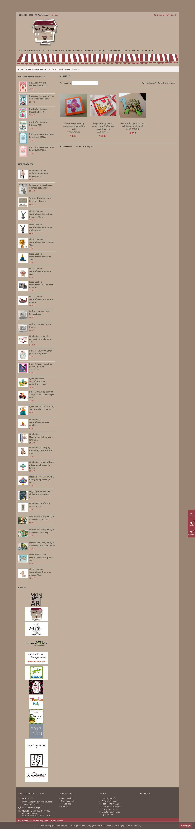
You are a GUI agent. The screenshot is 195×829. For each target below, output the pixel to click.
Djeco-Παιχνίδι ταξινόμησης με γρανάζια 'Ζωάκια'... (39, 381)
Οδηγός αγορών (108, 798)
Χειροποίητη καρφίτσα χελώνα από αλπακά (132, 124)
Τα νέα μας (66, 804)
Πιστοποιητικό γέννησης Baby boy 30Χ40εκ (41, 135)
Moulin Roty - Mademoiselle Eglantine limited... (41, 437)
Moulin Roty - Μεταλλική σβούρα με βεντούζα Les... (41, 479)
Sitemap (64, 806)
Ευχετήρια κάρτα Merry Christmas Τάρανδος (41, 493)
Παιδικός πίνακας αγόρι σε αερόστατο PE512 (41, 97)
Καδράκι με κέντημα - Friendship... (40, 312)
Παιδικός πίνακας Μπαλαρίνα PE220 (38, 84)
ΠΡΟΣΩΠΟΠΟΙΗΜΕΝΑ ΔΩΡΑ (31, 50)
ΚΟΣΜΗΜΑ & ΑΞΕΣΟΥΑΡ (118, 50)
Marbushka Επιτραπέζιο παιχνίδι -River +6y (41, 531)
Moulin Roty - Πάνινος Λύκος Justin (40, 504)
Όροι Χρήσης (107, 814)
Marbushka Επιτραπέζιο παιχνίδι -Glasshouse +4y (42, 544)
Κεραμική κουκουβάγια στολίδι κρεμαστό (40, 186)
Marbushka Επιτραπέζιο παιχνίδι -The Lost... (41, 518)
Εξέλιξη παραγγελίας (110, 812)
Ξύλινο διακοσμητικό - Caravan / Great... (40, 199)
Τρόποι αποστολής (109, 804)
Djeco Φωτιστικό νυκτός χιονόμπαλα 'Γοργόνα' (41, 408)
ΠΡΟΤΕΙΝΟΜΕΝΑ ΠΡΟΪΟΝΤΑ (31, 76)
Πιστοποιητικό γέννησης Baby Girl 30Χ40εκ (41, 148)
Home (20, 69)
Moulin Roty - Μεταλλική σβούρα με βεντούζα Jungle (41, 465)
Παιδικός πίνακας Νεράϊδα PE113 (38, 110)
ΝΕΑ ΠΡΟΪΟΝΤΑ (25, 164)
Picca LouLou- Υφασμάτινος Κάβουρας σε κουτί (41, 299)
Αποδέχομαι (186, 826)
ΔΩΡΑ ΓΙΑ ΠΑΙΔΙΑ (55, 50)
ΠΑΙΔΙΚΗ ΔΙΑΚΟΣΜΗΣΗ (94, 50)
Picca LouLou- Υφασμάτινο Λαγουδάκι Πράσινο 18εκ (41, 214)
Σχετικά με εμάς (68, 801)
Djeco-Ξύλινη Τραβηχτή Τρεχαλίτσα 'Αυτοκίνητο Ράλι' (41, 394)
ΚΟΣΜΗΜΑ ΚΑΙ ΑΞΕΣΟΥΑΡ (36, 69)
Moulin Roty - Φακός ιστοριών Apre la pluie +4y (40, 339)
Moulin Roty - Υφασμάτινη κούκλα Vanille (39, 422)
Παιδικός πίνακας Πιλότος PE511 (38, 123)
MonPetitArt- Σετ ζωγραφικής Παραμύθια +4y (41, 557)
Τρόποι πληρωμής (109, 801)
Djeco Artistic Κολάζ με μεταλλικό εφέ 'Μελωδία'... (40, 367)
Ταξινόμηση (65, 83)
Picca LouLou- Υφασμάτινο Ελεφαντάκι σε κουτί (41, 285)
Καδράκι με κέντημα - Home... (40, 325)
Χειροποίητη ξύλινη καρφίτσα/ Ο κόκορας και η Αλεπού (103, 126)
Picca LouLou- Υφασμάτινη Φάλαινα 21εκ (40, 257)
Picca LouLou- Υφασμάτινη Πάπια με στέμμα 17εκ (40, 572)
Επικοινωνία (66, 798)
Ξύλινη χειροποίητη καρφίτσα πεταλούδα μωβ (74, 126)
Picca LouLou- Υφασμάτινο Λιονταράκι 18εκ (41, 242)
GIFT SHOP (137, 50)
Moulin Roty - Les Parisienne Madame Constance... (38, 173)
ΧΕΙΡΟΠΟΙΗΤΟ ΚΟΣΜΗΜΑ (59, 69)
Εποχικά (149, 50)
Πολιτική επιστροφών (111, 806)
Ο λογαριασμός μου (110, 809)
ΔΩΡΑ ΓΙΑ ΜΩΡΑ (73, 50)
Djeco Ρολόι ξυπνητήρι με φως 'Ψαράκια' (40, 352)
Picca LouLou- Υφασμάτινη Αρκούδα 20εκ (40, 271)
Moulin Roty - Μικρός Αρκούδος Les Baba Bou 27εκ (40, 450)
